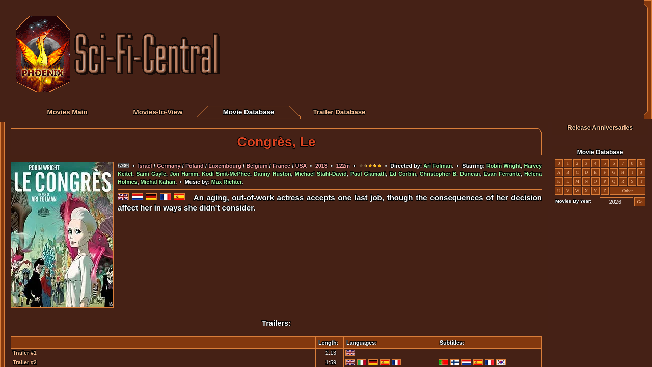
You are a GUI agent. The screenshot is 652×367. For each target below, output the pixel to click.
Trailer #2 (25, 362)
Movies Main (67, 112)
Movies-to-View (158, 112)
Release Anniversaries (600, 128)
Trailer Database (339, 112)
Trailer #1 (25, 353)
